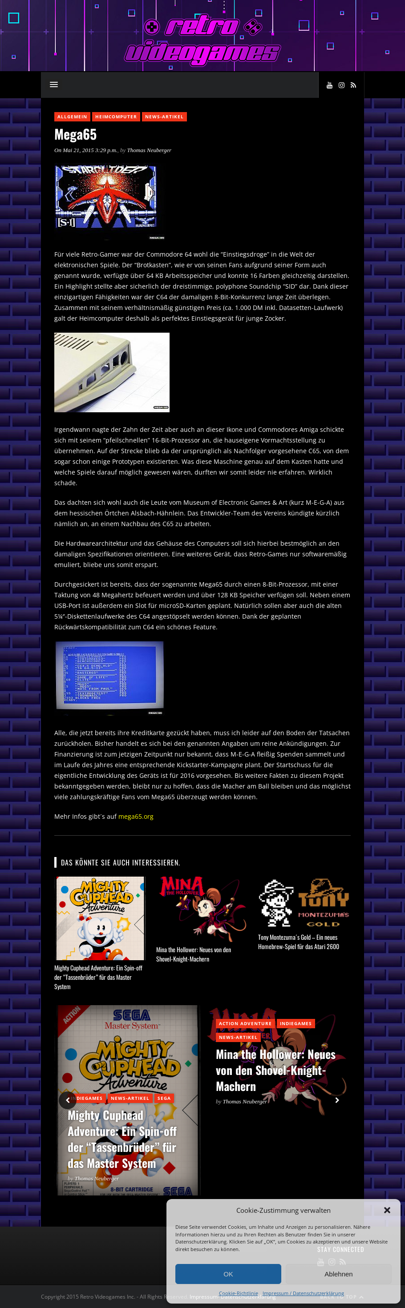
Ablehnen (338, 1274)
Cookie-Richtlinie (238, 1293)
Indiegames (87, 1098)
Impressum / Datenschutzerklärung (303, 1293)
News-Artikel (164, 116)
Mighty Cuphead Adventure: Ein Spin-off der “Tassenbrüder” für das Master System (98, 977)
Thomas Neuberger (149, 150)
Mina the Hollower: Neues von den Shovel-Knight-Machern (193, 954)
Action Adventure (245, 1023)
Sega (164, 1098)
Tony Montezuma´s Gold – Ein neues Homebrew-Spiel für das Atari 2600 (298, 941)
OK (228, 1274)
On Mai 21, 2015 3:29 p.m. (85, 150)
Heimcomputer (116, 116)
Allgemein (72, 116)
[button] (387, 1210)
